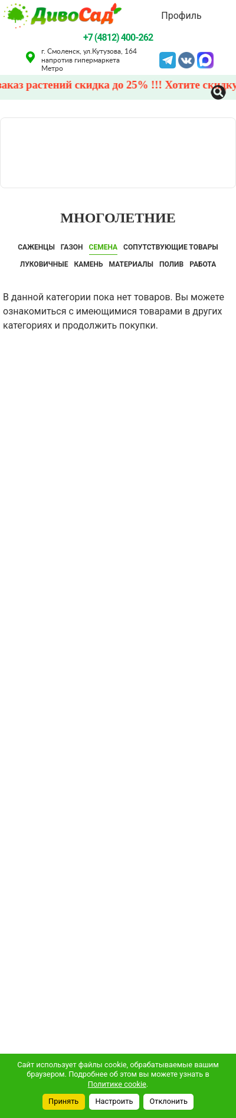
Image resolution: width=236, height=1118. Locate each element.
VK (186, 59)
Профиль (181, 15)
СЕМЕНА (103, 247)
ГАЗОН (72, 247)
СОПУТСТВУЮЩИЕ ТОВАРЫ (170, 247)
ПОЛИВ (171, 264)
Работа (202, 264)
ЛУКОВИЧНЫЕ (44, 264)
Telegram (167, 59)
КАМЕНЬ (88, 264)
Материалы (131, 264)
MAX (205, 59)
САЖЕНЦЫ (36, 247)
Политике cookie (117, 1084)
